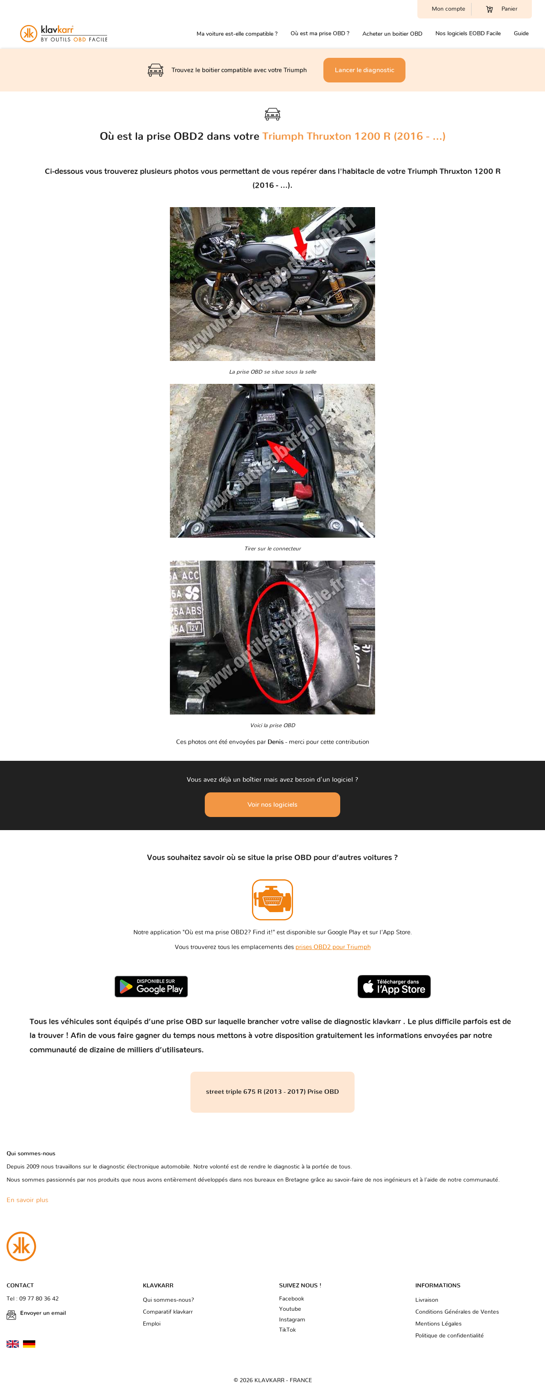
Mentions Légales (438, 1324)
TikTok (287, 1330)
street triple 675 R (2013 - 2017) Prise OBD (272, 1091)
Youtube (290, 1309)
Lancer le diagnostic (364, 70)
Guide (521, 33)
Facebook (291, 1299)
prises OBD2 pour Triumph (333, 947)
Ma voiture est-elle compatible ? (237, 34)
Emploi (151, 1324)
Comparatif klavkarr (168, 1312)
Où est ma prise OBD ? (320, 33)
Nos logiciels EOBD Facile (468, 33)
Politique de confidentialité (449, 1336)
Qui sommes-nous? (168, 1300)
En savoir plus (27, 1200)
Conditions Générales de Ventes (457, 1312)
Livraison (426, 1300)
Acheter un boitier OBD (392, 34)
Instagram (292, 1320)
